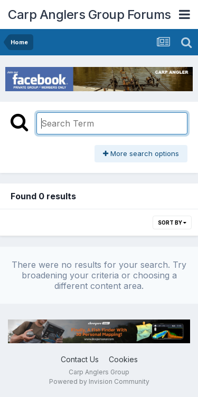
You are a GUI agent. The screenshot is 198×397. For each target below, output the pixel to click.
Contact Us (80, 359)
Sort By (172, 222)
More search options (141, 153)
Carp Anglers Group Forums (89, 14)
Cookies (123, 359)
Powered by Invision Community (99, 381)
